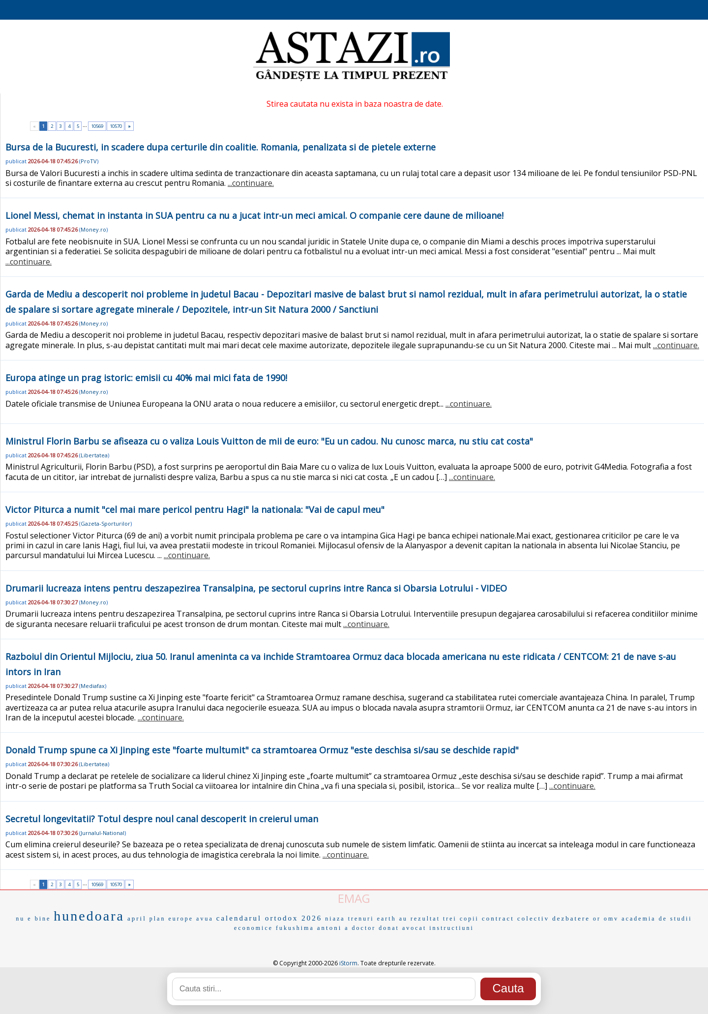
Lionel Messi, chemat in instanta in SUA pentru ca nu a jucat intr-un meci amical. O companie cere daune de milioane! (254, 215)
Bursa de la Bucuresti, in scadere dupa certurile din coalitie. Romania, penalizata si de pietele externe (220, 147)
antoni (329, 927)
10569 (97, 126)
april (137, 918)
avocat (414, 928)
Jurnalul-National (102, 832)
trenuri (361, 918)
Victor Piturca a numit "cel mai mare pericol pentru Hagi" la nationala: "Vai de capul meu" (194, 509)
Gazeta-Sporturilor (105, 523)
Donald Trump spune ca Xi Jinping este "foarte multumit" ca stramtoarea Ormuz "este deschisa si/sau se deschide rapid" (262, 750)
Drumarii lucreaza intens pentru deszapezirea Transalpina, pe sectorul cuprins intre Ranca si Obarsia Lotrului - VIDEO (256, 588)
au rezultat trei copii (439, 918)
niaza (335, 918)
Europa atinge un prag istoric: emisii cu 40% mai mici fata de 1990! (146, 378)
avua (204, 918)
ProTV (89, 161)
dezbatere (571, 918)
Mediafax (93, 685)
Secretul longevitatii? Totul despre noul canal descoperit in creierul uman (161, 819)
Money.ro (93, 229)
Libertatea (94, 455)
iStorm (348, 963)
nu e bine (33, 918)
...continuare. (251, 183)
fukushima (295, 928)
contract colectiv (515, 918)
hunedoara (89, 916)
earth (386, 918)
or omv (606, 918)
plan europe (171, 918)
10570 (116, 126)
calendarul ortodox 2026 (269, 918)
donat (389, 928)
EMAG (354, 898)
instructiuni (451, 928)
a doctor (360, 928)
